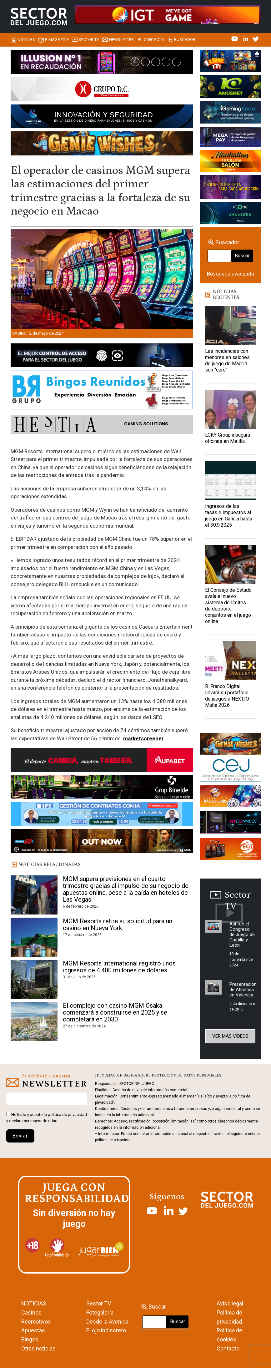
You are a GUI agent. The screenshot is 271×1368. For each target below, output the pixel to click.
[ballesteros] (230, 797)
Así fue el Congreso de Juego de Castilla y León (242, 934)
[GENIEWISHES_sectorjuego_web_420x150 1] (230, 745)
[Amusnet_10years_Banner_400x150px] (230, 87)
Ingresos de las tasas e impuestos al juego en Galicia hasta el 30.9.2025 (228, 515)
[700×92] (102, 842)
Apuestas (33, 1330)
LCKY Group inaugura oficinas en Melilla (227, 438)
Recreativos (36, 1321)
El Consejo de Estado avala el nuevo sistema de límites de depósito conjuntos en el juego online (228, 605)
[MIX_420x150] (230, 850)
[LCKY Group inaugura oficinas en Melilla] (230, 409)
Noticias (26, 39)
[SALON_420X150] (230, 162)
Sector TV (98, 1303)
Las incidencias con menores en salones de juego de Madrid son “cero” (227, 360)
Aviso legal (230, 1303)
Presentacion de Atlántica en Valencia (243, 989)
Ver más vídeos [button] (230, 1036)
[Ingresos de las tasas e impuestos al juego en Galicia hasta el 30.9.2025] (230, 480)
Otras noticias (38, 1348)
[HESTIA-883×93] (102, 425)
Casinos (31, 1312)
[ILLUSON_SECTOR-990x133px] (102, 63)
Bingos (29, 1339)
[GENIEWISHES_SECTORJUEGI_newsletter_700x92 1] (102, 144)
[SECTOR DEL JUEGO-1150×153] (102, 90)
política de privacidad (67, 1114)
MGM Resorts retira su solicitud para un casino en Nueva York (117, 924)
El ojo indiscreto (106, 1330)
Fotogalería (99, 1312)
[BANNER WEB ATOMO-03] (230, 214)
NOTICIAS (33, 1303)
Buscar (242, 256)
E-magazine (57, 39)
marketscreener (143, 738)
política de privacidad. (114, 1140)
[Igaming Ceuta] (230, 113)
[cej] (230, 771)
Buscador (184, 39)
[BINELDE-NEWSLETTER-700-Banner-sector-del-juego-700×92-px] (102, 788)
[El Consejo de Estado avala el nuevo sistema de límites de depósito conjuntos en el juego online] (230, 564)
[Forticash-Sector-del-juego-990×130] (102, 117)
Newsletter (121, 39)
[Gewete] (230, 188)
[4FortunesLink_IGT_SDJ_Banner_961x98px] (167, 14)
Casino (19, 333)
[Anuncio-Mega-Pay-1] (230, 138)
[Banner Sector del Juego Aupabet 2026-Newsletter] (102, 761)
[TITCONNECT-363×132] (230, 823)
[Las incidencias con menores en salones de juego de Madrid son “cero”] (230, 325)
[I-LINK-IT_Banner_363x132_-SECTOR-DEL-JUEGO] (230, 62)
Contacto (154, 39)
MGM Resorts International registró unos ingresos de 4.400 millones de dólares (119, 967)
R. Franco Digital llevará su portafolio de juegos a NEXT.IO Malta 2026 (227, 695)
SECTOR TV (89, 39)
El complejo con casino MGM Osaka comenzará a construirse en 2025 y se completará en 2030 (115, 1012)
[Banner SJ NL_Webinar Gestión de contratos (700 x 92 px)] (102, 815)
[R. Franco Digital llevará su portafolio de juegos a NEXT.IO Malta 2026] (230, 660)
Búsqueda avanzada (230, 274)
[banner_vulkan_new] (102, 356)
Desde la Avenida (107, 1321)
